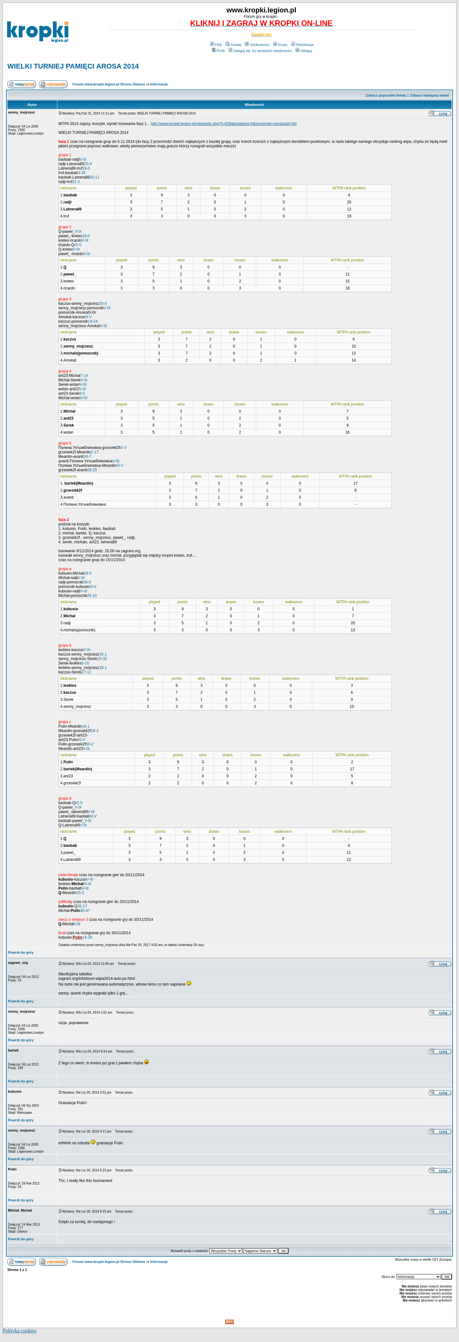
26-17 (82, 906)
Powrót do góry (21, 952)
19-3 (94, 731)
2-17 (94, 452)
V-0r (83, 159)
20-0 (103, 303)
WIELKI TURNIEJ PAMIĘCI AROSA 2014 (73, 66)
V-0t (107, 308)
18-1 (103, 667)
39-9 (87, 582)
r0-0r (87, 884)
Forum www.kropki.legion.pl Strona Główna (108, 84)
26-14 (92, 595)
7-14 (84, 375)
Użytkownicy (257, 45)
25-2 (80, 893)
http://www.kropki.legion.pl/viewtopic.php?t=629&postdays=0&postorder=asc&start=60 (224, 123)
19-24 (93, 321)
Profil (218, 51)
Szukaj (233, 45)
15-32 (102, 658)
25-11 (94, 177)
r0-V (78, 245)
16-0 (86, 236)
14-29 (87, 937)
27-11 (86, 672)
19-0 (86, 168)
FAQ (216, 45)
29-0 (87, 573)
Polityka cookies (19, 1330)
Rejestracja (302, 45)
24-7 (87, 456)
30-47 (85, 910)
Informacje (159, 84)
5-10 (85, 663)
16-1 (103, 654)
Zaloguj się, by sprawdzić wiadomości (260, 51)
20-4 (88, 164)
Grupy (280, 45)
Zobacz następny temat (429, 95)
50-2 (89, 744)
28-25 (92, 470)
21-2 (76, 182)
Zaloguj (303, 51)
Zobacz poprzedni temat (386, 95)
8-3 (81, 393)
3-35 (81, 173)
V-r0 (83, 591)
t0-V (123, 447)
